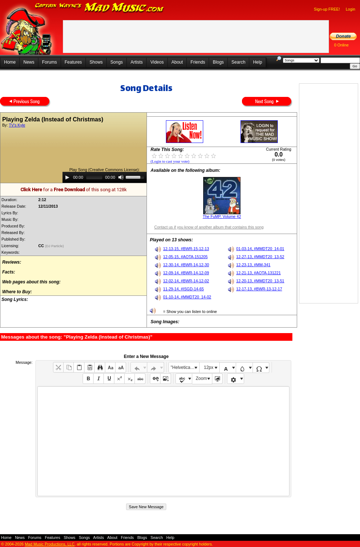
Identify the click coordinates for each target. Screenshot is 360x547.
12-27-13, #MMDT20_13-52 (260, 256)
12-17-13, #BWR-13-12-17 (259, 289)
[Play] (67, 177)
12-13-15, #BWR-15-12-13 (186, 248)
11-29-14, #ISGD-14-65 (183, 289)
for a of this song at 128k (73, 189)
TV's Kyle (17, 125)
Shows (96, 62)
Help (257, 62)
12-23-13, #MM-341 (253, 265)
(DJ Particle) (55, 246)
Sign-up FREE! (327, 9)
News (28, 62)
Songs (116, 62)
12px (208, 367)
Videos (156, 62)
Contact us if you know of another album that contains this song (209, 227)
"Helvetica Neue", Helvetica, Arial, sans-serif (185, 367)
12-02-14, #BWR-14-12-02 (186, 281)
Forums (49, 62)
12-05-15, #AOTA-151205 (185, 256)
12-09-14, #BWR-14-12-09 (186, 273)
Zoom (201, 378)
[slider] (94, 177)
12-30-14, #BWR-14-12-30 (186, 265)
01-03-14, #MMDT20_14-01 (260, 248)
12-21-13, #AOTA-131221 (258, 273)
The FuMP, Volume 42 (222, 216)
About (177, 62)
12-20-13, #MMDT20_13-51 (260, 281)
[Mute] (121, 177)
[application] (104, 177)
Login (350, 9)
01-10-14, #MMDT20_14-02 (187, 297)
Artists (136, 62)
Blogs (218, 62)
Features (73, 62)
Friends (197, 62)
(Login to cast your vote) (170, 161)
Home (10, 62)
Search (238, 62)
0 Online (341, 45)
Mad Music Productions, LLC (50, 544)
